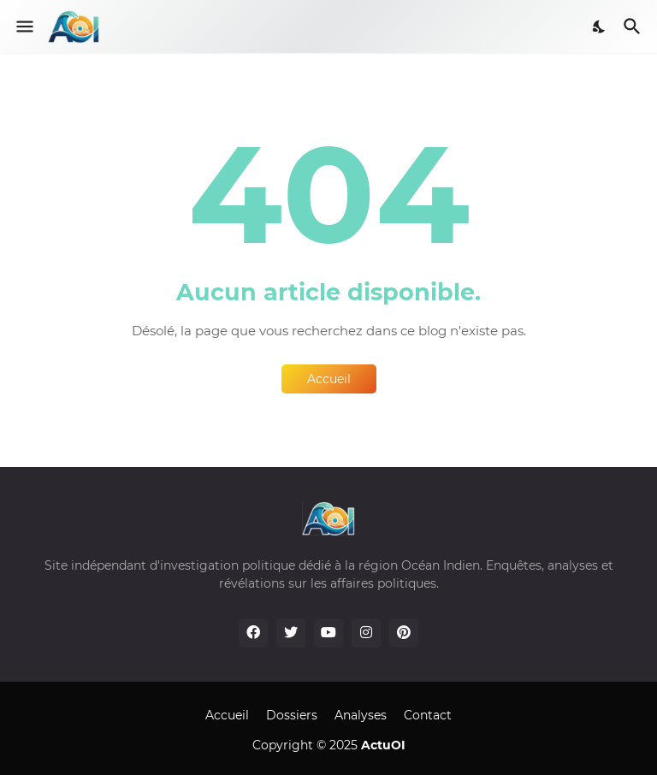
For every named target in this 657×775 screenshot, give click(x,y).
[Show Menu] (23, 26)
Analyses (360, 715)
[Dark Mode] (599, 26)
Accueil (329, 379)
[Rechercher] (634, 26)
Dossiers (291, 715)
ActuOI (383, 745)
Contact (428, 715)
